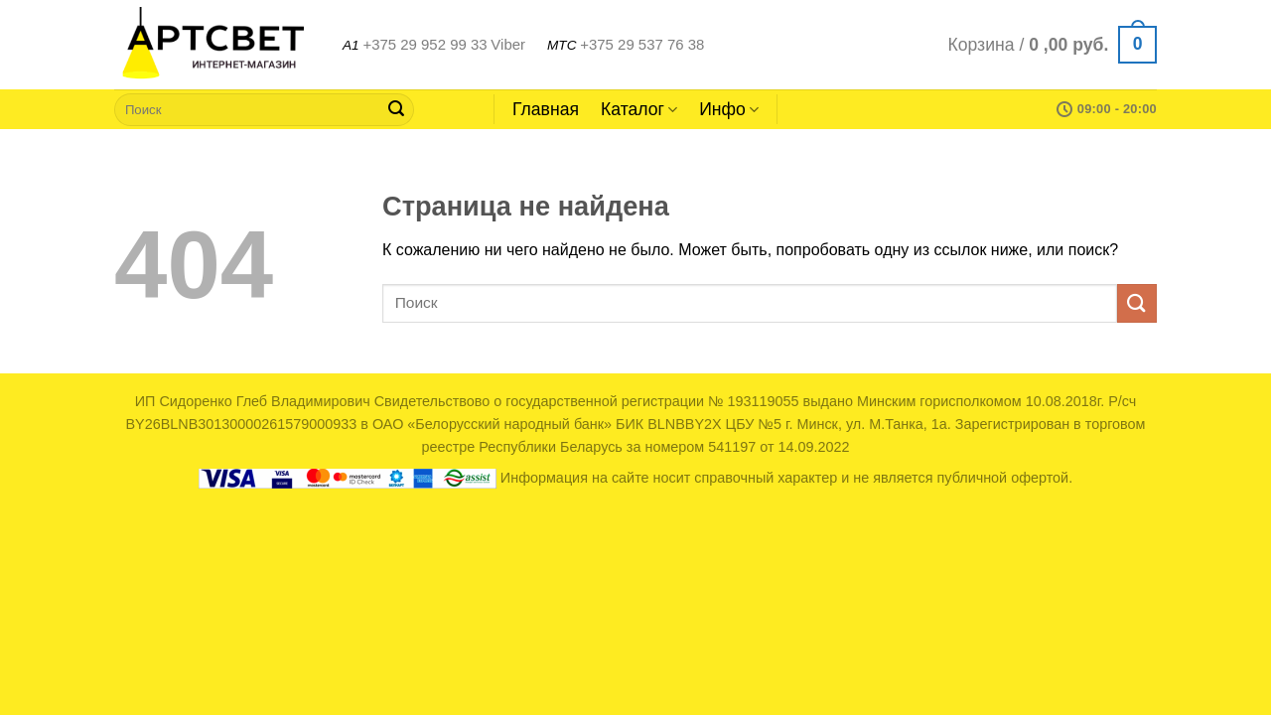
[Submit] (396, 109)
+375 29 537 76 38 (642, 44)
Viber (508, 44)
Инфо (729, 109)
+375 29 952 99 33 (424, 44)
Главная (545, 109)
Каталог (639, 109)
